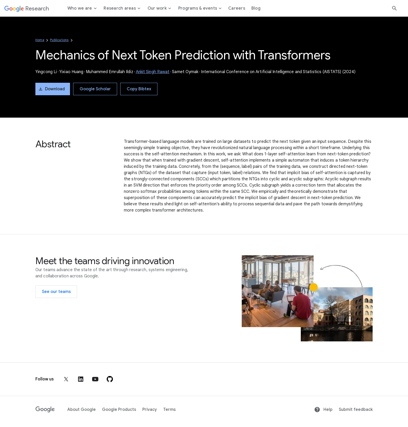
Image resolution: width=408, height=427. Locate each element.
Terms (169, 409)
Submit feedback (356, 409)
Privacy (149, 409)
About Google (81, 409)
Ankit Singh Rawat (153, 71)
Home (39, 40)
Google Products (119, 409)
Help (323, 409)
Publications (59, 40)
